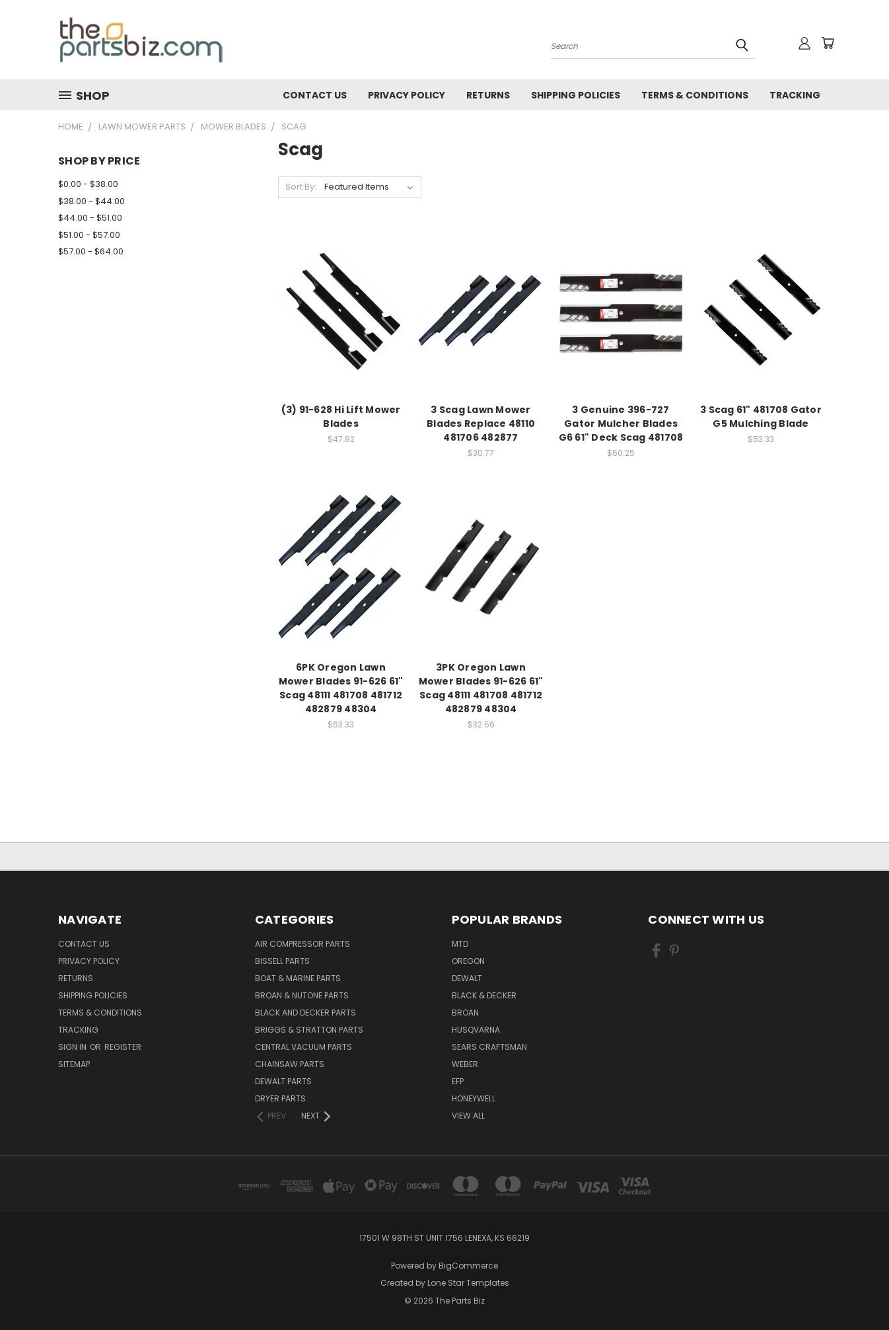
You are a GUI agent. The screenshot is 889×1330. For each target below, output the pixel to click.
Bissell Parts (282, 961)
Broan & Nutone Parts (302, 995)
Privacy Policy (406, 95)
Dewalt (467, 978)
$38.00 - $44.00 (91, 201)
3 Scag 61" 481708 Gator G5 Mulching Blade (761, 416)
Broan (465, 1012)
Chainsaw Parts (289, 1064)
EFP (458, 1081)
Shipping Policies (575, 95)
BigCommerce (468, 1265)
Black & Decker (484, 995)
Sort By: (300, 186)
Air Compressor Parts (302, 943)
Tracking (794, 95)
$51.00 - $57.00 (89, 235)
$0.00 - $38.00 (88, 184)
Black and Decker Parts (305, 1012)
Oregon (468, 961)
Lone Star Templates (468, 1282)
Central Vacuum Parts (303, 1047)
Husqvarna (476, 1029)
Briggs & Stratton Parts (309, 1029)
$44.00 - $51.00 (90, 217)
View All (468, 1115)
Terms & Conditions (694, 95)
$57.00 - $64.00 (91, 251)
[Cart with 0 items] (827, 43)
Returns (488, 95)
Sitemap (74, 1064)
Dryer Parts (280, 1098)
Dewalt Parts (283, 1081)
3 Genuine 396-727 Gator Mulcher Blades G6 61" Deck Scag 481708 (621, 423)
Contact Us (315, 95)
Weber (465, 1064)
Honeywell (473, 1098)
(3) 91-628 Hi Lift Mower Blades (341, 416)
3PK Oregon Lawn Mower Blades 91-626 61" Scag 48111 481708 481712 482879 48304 (481, 688)
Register (122, 1047)
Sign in (73, 1047)
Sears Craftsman (489, 1047)
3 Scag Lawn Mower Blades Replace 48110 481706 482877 (481, 423)
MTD (460, 943)
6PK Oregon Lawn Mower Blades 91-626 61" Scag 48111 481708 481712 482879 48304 (341, 688)
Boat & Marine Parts (298, 978)
